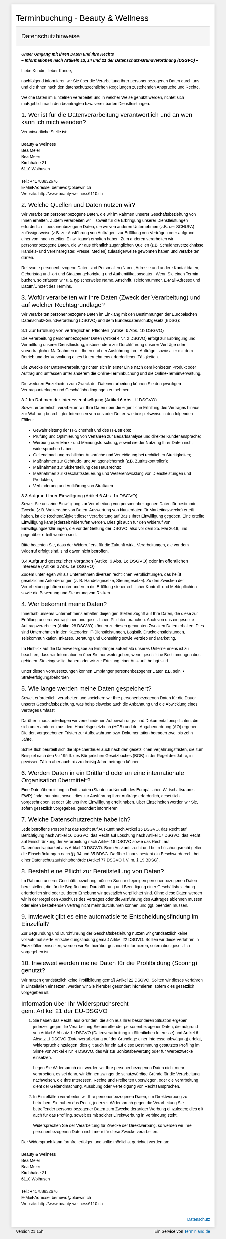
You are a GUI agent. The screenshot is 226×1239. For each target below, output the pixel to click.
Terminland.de (197, 1231)
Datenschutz (198, 1219)
